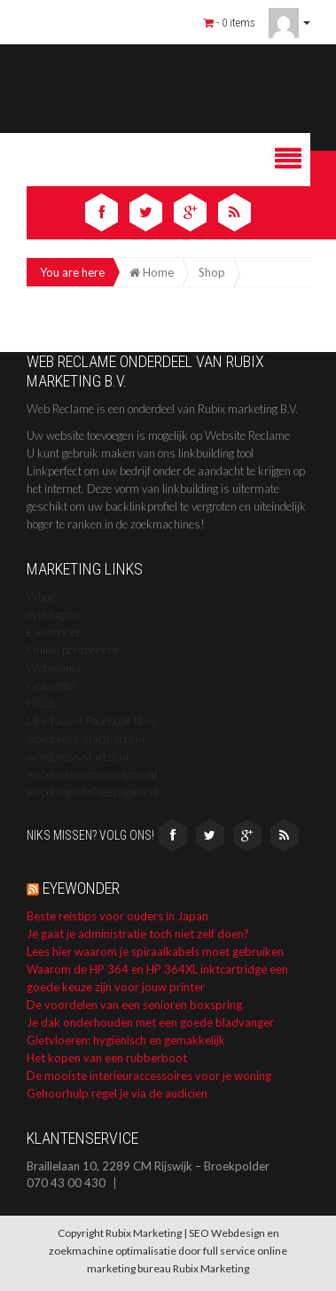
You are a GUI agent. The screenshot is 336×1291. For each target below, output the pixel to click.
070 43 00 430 (66, 1183)
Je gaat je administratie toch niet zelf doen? (138, 934)
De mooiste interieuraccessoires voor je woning (149, 1075)
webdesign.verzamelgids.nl (92, 774)
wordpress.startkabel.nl (86, 739)
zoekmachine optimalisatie (112, 1250)
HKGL (42, 703)
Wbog (41, 597)
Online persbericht (72, 650)
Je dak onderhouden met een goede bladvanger (150, 1022)
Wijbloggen (53, 614)
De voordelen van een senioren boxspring (134, 1005)
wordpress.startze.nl (78, 756)
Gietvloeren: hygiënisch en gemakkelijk (126, 1040)
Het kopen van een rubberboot (107, 1058)
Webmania (54, 668)
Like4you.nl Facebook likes (92, 721)
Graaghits (51, 685)
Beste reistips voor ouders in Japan (117, 916)
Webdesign (238, 1233)
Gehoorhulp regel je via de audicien (117, 1093)
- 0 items (229, 22)
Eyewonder (54, 632)
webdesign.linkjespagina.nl (92, 792)
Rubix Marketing (211, 1268)
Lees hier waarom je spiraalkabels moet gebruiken (155, 951)
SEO (199, 1233)
